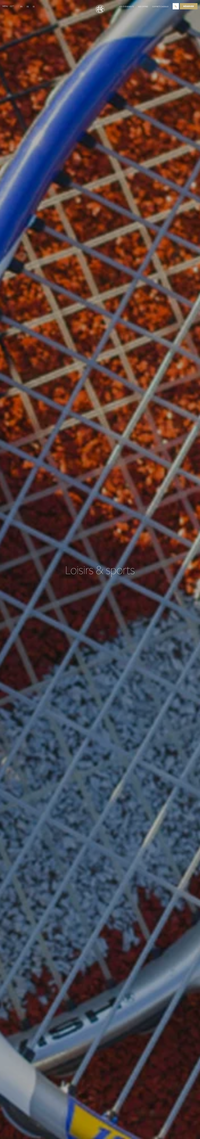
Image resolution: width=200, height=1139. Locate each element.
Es (34, 6)
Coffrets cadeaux (160, 6)
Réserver (188, 6)
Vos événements (126, 6)
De (28, 6)
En (21, 6)
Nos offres (143, 6)
